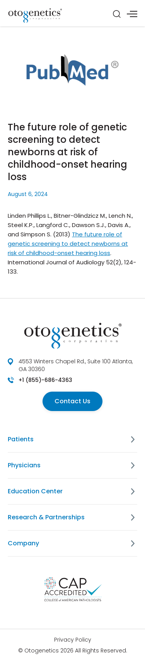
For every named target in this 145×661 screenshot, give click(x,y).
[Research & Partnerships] (132, 517)
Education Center (35, 491)
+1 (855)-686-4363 (45, 380)
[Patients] (132, 439)
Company (23, 543)
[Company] (132, 543)
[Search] (117, 14)
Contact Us (72, 401)
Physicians (24, 465)
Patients (21, 439)
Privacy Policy (72, 640)
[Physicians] (132, 465)
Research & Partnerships (46, 517)
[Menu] (132, 14)
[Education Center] (132, 491)
